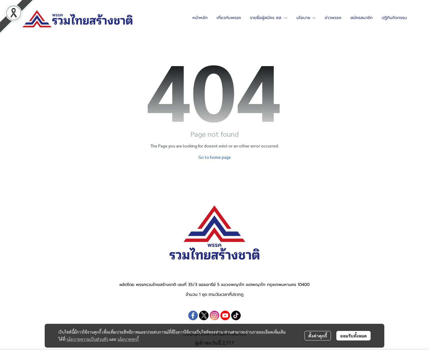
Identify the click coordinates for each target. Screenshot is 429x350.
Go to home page (214, 157)
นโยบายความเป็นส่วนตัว (87, 339)
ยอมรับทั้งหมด (353, 335)
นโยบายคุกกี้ (128, 339)
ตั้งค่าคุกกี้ (317, 335)
